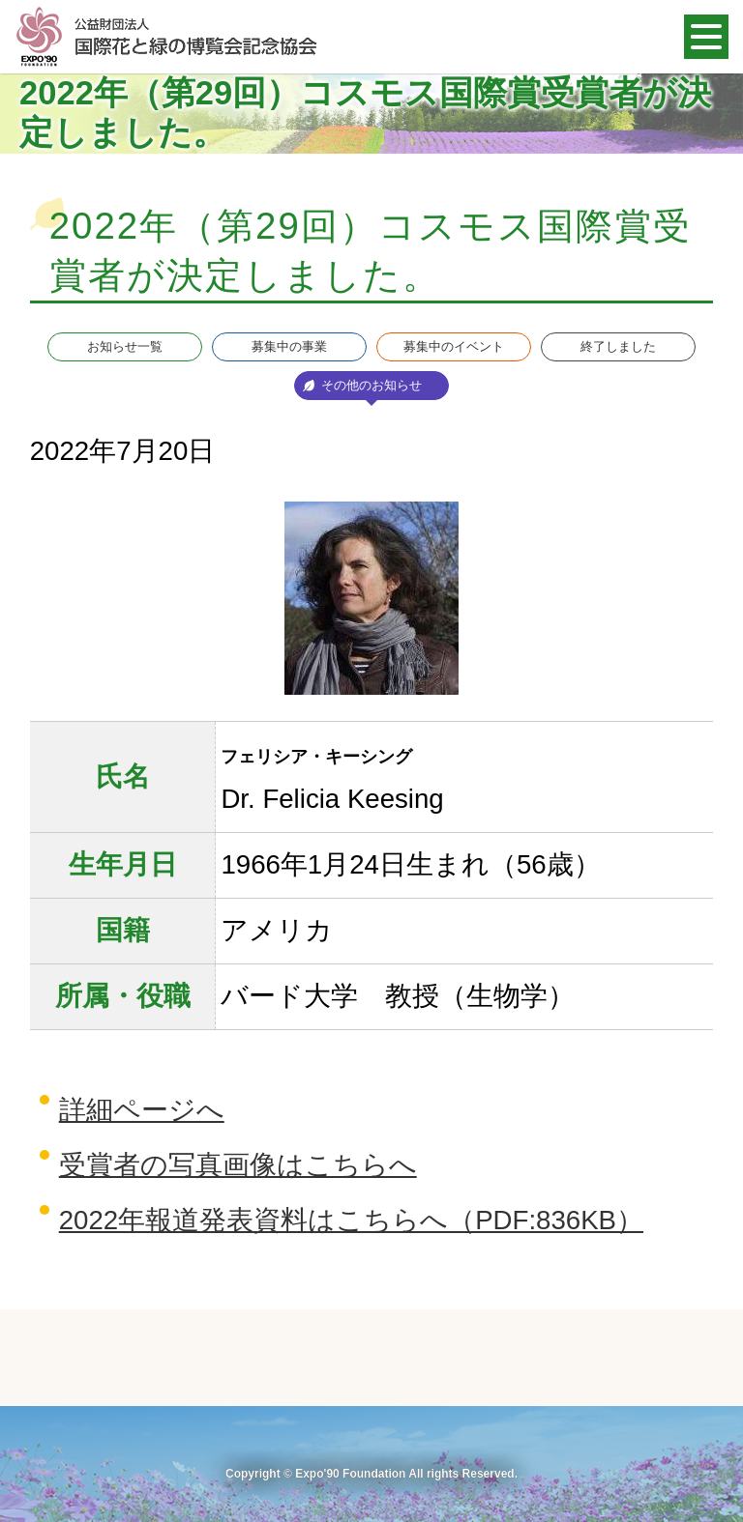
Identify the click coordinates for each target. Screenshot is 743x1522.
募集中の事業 (289, 346)
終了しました (618, 346)
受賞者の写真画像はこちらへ (238, 1165)
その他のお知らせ (371, 385)
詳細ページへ (141, 1110)
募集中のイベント (453, 346)
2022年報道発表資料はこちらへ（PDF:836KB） (351, 1220)
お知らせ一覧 (125, 346)
